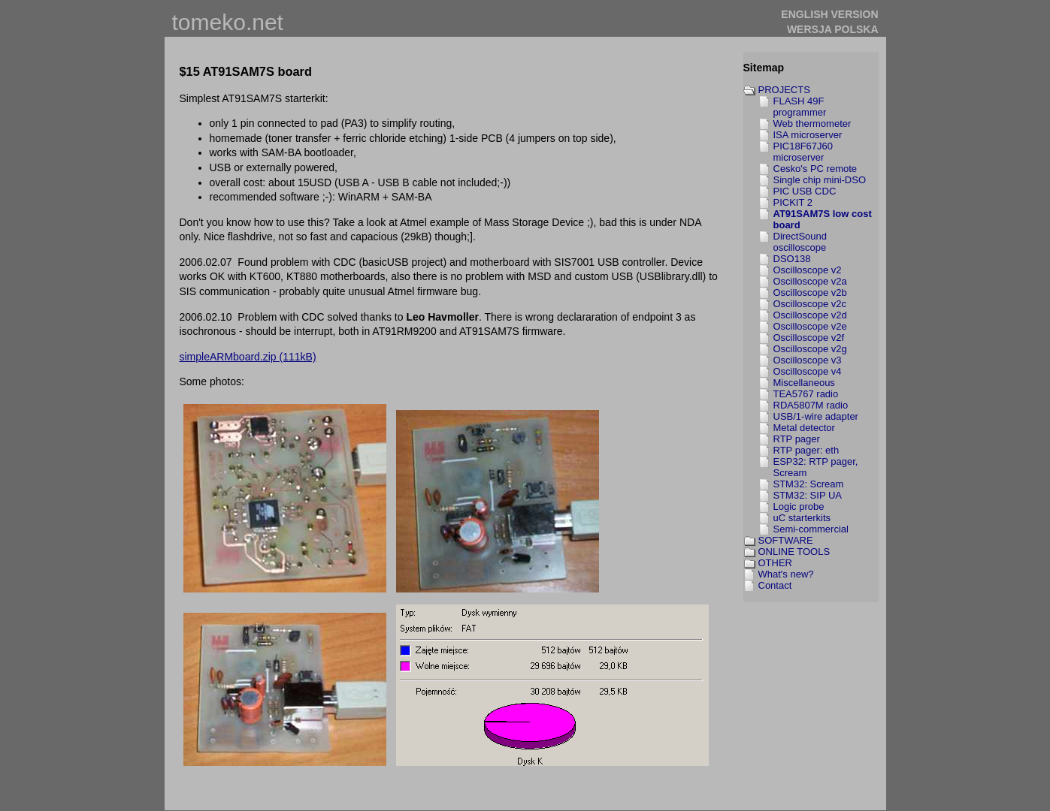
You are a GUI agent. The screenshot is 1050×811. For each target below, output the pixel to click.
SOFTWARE (785, 540)
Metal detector (804, 427)
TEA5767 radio (806, 393)
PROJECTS (784, 89)
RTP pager (796, 439)
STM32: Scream (808, 484)
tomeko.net (227, 22)
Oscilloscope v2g (810, 348)
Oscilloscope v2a (810, 281)
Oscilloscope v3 (807, 360)
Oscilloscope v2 (807, 270)
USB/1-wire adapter (815, 416)
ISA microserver (808, 134)
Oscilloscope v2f (809, 337)
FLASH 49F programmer (800, 106)
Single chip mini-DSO (820, 179)
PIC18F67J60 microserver (803, 151)
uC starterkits (802, 517)
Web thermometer (812, 123)
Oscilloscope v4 (807, 371)
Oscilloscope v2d (810, 315)
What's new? (786, 574)
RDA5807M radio (811, 405)
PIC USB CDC (805, 191)
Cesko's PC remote (815, 168)
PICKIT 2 (793, 202)
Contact (775, 585)
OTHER (775, 562)
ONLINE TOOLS (794, 551)
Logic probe (799, 506)
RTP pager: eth (806, 450)
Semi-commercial (811, 529)
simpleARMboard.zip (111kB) (248, 357)
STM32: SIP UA (808, 495)
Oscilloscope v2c (810, 303)
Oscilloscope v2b (810, 292)
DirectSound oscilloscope (800, 242)
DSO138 (792, 258)
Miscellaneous (804, 382)
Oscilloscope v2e (810, 326)
